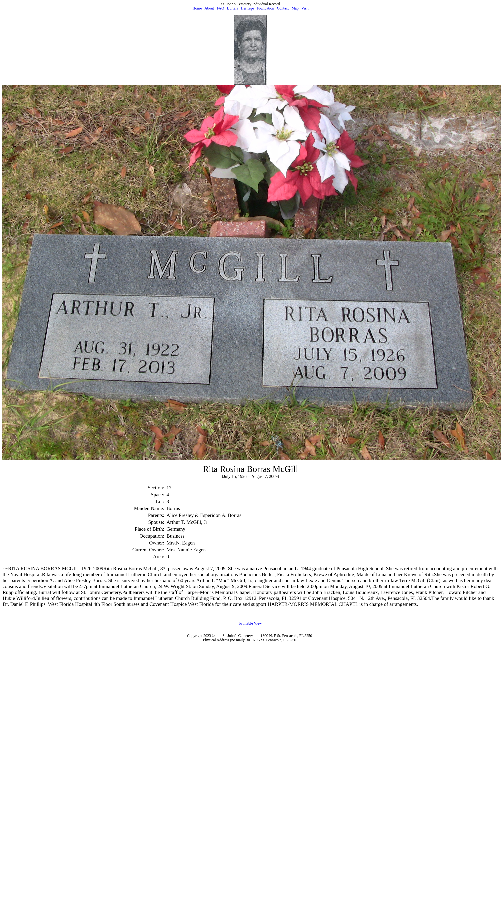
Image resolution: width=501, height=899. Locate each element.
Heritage (247, 8)
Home (197, 8)
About (209, 8)
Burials (232, 8)
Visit (304, 8)
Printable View (250, 623)
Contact (283, 8)
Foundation (265, 8)
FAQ (220, 8)
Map (295, 8)
